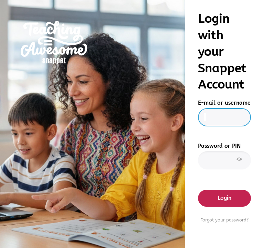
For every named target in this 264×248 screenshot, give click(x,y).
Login (224, 198)
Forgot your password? (224, 220)
